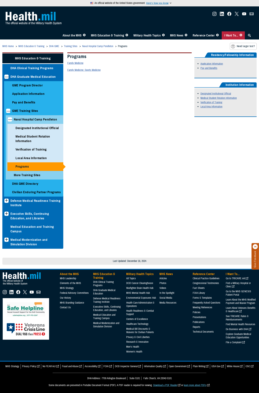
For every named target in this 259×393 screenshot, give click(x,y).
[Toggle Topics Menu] (163, 35)
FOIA (106, 366)
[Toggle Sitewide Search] (249, 35)
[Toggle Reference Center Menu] (217, 35)
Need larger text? (243, 46)
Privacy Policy (29, 366)
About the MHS (72, 35)
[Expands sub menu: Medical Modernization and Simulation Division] (6, 240)
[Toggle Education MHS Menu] (127, 35)
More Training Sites (27, 175)
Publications (199, 322)
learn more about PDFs (195, 385)
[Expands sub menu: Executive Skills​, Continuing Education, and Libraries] (6, 214)
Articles (163, 278)
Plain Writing (199, 366)
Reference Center (204, 35)
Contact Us (65, 307)
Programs (22, 166)
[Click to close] (255, 246)
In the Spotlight (166, 293)
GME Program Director (27, 85)
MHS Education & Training (107, 35)
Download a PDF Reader (165, 385)
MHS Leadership (68, 278)
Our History (65, 298)
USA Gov (216, 366)
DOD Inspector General (126, 366)
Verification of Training (31, 149)
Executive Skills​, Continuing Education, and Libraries (29, 216)
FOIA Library (199, 293)
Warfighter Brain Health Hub (139, 288)
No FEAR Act (49, 366)
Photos (162, 283)
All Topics (131, 278)
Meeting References (202, 307)
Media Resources (167, 302)
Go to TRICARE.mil (235, 278)
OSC (248, 366)
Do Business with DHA (237, 329)
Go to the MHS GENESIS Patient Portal (238, 293)
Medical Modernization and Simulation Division (29, 242)
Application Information (28, 94)
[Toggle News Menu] (186, 35)
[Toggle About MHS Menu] (84, 35)
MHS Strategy (67, 288)
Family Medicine (75, 63)
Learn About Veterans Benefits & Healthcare (240, 309)
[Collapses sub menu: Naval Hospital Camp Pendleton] (10, 119)
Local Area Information (31, 158)
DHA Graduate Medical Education (33, 77)
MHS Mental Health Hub (138, 293)
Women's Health (134, 351)
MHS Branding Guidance (72, 302)
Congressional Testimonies (206, 283)
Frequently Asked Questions (206, 302)
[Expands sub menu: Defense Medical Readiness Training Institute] (6, 201)
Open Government (178, 366)
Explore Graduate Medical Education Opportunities (238, 335)
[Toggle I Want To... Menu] (241, 35)
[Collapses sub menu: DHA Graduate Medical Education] (6, 77)
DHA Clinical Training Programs (31, 68)
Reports (196, 327)
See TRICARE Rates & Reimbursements (237, 318)
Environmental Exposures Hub (141, 298)
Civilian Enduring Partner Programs (36, 192)
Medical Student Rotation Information (33, 138)
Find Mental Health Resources (240, 324)
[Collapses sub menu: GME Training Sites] (8, 111)
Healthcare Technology (137, 324)
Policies (196, 312)
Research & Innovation (137, 342)
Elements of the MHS (70, 283)
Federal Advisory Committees (74, 293)
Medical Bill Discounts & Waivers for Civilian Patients (140, 330)
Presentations (199, 317)
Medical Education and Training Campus (32, 229)
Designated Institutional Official (37, 128)
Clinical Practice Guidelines (206, 278)
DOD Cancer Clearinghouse (139, 283)
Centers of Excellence (137, 319)
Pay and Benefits (23, 102)
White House (233, 366)
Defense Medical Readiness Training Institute (35, 203)
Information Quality (153, 366)
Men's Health (132, 346)
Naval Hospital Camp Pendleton (35, 119)
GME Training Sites (25, 111)
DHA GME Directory (25, 184)
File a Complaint (234, 342)
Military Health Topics (147, 35)
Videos (162, 288)
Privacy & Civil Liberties (138, 337)
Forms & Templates (202, 298)
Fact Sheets (199, 288)
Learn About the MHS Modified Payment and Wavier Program (241, 301)
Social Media (165, 298)
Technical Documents (203, 331)
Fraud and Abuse (70, 366)
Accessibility (91, 366)
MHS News (176, 35)
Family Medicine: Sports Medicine (84, 70)
